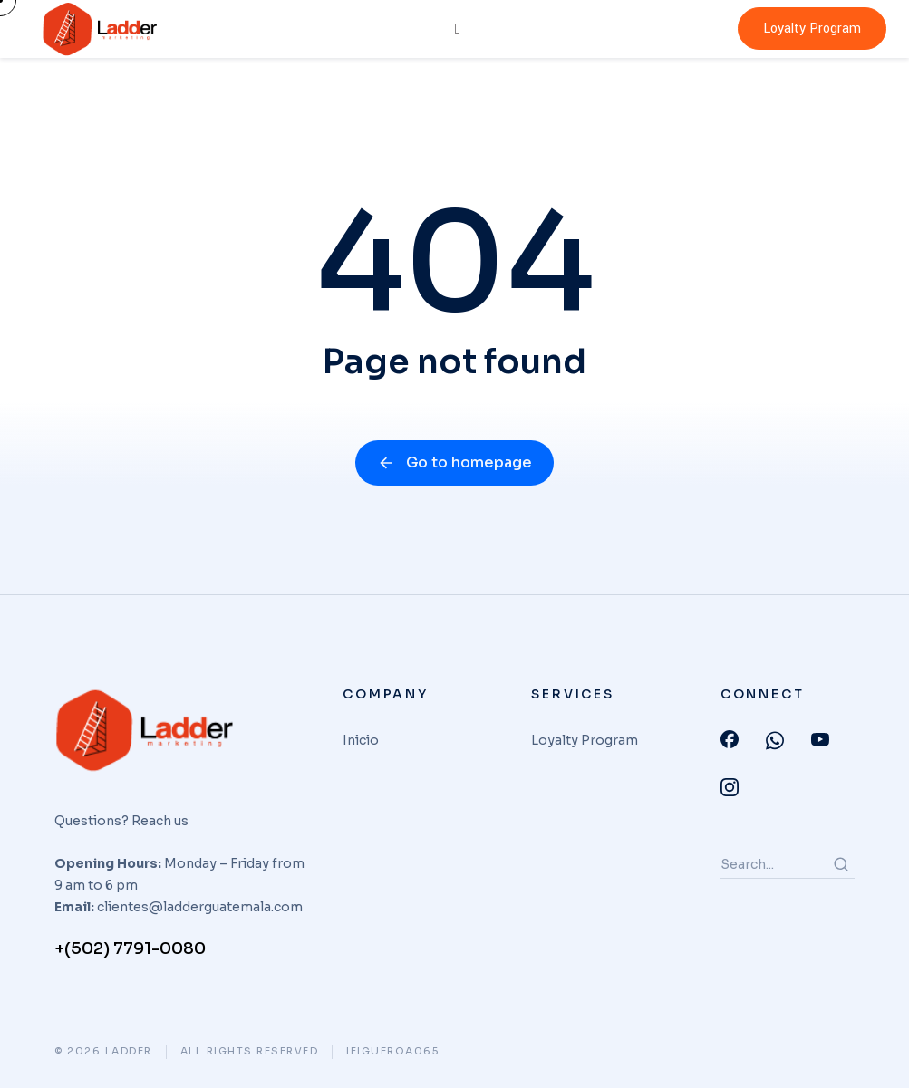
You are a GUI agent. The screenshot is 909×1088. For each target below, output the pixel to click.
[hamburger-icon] (458, 29)
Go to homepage (454, 462)
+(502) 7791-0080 (130, 948)
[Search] (841, 864)
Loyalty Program (812, 28)
